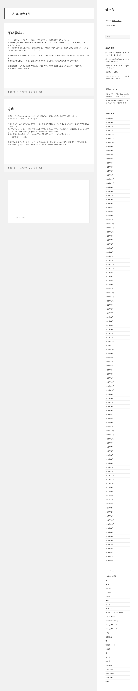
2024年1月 (109, 220)
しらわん (118, 96)
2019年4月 (109, 414)
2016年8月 (109, 532)
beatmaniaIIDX (111, 576)
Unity (107, 600)
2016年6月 (109, 536)
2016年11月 (110, 520)
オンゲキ (109, 608)
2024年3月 (109, 212)
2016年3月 (109, 548)
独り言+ (111, 10)
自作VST (109, 665)
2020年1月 (109, 378)
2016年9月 (109, 528)
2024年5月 (109, 203)
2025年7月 (109, 155)
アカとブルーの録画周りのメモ (117, 100)
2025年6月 (109, 159)
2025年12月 (110, 134)
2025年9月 (109, 147)
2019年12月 (110, 382)
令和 (11, 109)
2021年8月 (109, 309)
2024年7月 (109, 195)
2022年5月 (109, 276)
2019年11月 (110, 386)
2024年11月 (110, 183)
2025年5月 (109, 163)
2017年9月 (109, 488)
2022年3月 (109, 281)
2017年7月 (109, 496)
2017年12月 (110, 475)
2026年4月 (109, 118)
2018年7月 (109, 447)
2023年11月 (110, 228)
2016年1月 (109, 557)
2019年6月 (109, 406)
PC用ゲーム (110, 592)
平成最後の (16, 33)
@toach (114, 25)
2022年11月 (110, 268)
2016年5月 (109, 540)
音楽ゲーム (110, 677)
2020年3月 (109, 374)
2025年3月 (109, 171)
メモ (107, 633)
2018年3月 (109, 463)
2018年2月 (109, 467)
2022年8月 (109, 272)
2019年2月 (109, 423)
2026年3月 (109, 122)
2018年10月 (110, 439)
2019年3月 (109, 419)
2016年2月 (109, 552)
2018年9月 (109, 443)
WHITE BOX (116, 20)
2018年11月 (110, 435)
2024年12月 (110, 179)
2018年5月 (109, 455)
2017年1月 (109, 516)
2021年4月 (109, 325)
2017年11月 (110, 479)
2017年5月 (109, 500)
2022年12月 (110, 264)
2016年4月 (109, 544)
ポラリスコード (111, 625)
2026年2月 (109, 126)
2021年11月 (110, 297)
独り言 (108, 661)
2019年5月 (109, 410)
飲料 (107, 682)
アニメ (108, 604)
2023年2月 (109, 256)
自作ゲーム (110, 669)
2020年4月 (109, 370)
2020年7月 (109, 358)
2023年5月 (109, 248)
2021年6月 (109, 317)
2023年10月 (110, 232)
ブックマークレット (113, 621)
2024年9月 (109, 187)
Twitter (108, 596)
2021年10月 (110, 301)
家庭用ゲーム (110, 645)
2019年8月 (109, 398)
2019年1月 (109, 427)
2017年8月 (109, 492)
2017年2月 (109, 512)
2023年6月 (109, 244)
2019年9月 (109, 394)
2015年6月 (109, 561)
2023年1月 (109, 260)
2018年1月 (109, 471)
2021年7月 (109, 313)
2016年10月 (110, 524)
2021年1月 (109, 337)
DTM (107, 584)
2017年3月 (109, 508)
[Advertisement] (49, 78)
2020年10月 (110, 350)
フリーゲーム (110, 617)
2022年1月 (109, 289)
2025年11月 (110, 138)
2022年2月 (109, 285)
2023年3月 (109, 252)
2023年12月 (110, 224)
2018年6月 (109, 451)
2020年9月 (109, 354)
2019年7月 (109, 402)
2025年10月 (110, 143)
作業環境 (109, 637)
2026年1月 (109, 130)
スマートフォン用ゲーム (114, 613)
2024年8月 (109, 191)
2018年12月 (110, 431)
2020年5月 (109, 366)
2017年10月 (110, 483)
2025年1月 (109, 175)
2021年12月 (110, 293)
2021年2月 (109, 333)
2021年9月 (109, 305)
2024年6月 (109, 199)
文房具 (108, 649)
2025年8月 (109, 151)
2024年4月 (109, 207)
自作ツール (110, 673)
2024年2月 (109, 216)
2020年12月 (110, 341)
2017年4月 (109, 504)
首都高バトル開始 (112, 72)
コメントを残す (36, 92)
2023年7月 (109, 240)
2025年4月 (109, 167)
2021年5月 (109, 321)
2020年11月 (110, 345)
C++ (107, 580)
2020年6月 (109, 362)
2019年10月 (110, 390)
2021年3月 (109, 329)
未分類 (108, 657)
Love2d (108, 588)
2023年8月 (109, 236)
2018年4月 (109, 459)
